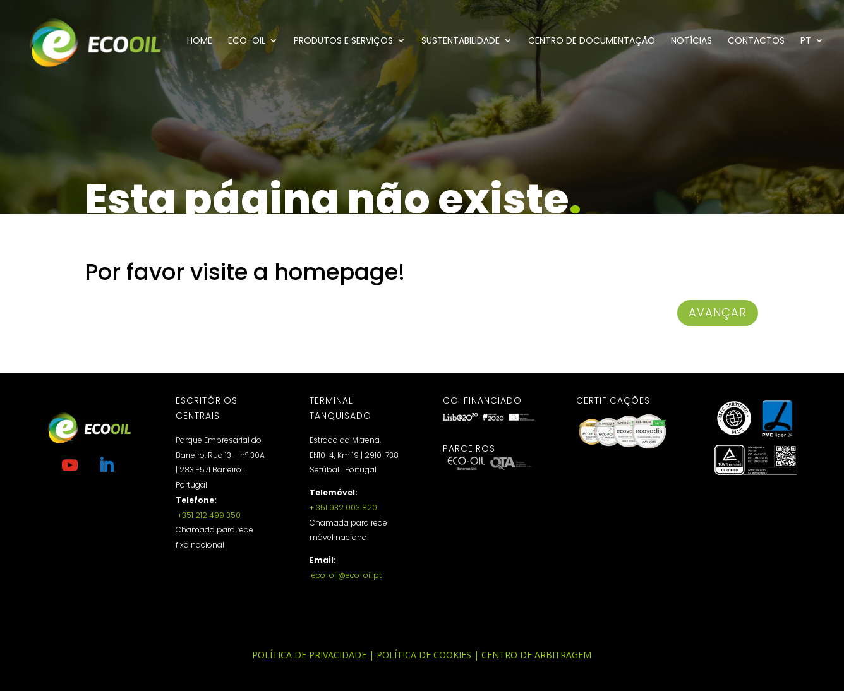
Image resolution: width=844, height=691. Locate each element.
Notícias (691, 41)
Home (199, 41)
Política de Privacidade (309, 655)
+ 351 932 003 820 (343, 507)
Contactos (756, 41)
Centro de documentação (591, 41)
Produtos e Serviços (343, 41)
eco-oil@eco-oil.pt (346, 575)
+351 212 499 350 (208, 515)
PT (805, 41)
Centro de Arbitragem (536, 655)
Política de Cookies (424, 655)
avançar (718, 312)
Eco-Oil (246, 41)
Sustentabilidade (460, 41)
